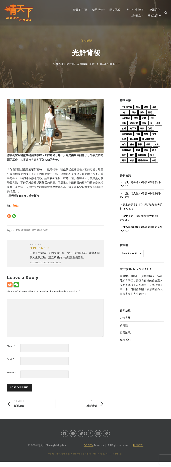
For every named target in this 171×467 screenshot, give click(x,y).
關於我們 (151, 17)
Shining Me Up (87, 69)
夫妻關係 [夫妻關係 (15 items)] (126, 123)
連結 (16, 211)
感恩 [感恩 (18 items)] (158, 128)
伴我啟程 (125, 315)
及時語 (124, 330)
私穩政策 (138, 450)
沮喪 (45, 235)
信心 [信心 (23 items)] (138, 112)
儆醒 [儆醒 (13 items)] (154, 112)
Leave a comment (110, 69)
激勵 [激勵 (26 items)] (150, 133)
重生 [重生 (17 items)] (152, 160)
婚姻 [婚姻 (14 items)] (136, 123)
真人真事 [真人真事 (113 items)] (134, 144)
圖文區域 (113, 11)
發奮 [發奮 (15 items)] (154, 139)
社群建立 (134, 17)
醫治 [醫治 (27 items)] (132, 160)
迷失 (33, 235)
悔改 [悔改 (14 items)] (144, 128)
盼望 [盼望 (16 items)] (124, 144)
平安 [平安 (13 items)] (152, 123)
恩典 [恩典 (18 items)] (124, 128)
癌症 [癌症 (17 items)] (146, 139)
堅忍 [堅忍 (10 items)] (150, 117)
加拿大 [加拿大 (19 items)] (125, 117)
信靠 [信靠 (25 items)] (146, 112)
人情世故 (88, 46)
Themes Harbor (114, 459)
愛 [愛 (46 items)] (151, 128)
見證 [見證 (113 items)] (138, 155)
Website (11, 377)
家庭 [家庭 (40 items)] (144, 123)
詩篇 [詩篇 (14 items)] (146, 155)
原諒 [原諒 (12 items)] (134, 117)
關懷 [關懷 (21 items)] (124, 165)
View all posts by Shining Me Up (45, 267)
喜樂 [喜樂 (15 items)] (142, 117)
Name (11, 351)
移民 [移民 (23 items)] (148, 149)
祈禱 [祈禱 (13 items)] (132, 149)
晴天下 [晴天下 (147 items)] (133, 133)
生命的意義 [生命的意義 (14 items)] (127, 139)
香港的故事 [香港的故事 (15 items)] (143, 165)
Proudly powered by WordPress (65, 459)
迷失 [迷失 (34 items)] (124, 160)
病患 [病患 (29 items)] (138, 139)
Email (10, 364)
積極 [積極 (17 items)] (156, 149)
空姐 (17, 235)
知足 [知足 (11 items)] (124, 149)
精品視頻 (96, 11)
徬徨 (39, 235)
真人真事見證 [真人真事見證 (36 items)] (148, 144)
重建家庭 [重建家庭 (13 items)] (142, 160)
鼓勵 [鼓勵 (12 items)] (154, 165)
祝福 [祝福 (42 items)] (140, 149)
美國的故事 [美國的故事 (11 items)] (127, 155)
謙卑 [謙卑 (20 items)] (154, 155)
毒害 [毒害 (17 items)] (142, 133)
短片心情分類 (133, 11)
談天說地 (125, 337)
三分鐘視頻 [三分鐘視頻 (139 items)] (127, 112)
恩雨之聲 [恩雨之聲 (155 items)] (134, 128)
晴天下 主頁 (79, 11)
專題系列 (153, 11)
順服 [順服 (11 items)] (132, 165)
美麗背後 (25, 235)
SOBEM (89, 450)
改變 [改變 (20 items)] (124, 133)
